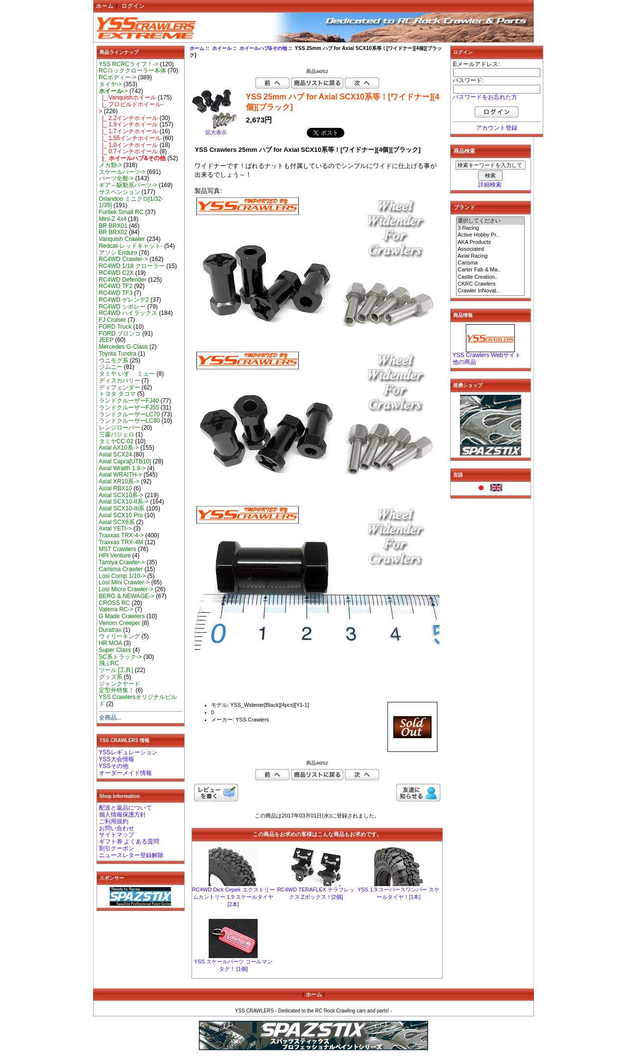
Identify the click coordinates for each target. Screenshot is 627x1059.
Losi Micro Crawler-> (126, 589)
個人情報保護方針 (122, 814)
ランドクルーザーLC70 (129, 414)
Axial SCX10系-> (121, 495)
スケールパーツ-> (122, 171)
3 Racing (490, 228)
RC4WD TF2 (116, 286)
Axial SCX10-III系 (122, 508)
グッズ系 (110, 677)
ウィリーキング (119, 636)
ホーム (105, 6)
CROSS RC (114, 603)
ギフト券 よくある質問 (129, 841)
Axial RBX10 (115, 488)
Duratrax (110, 629)
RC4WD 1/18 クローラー (132, 266)
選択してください (490, 221)
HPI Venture (115, 555)
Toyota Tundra (118, 353)
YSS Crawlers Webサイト (487, 355)
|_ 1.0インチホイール (128, 145)
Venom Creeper (120, 623)
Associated (490, 249)
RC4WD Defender (122, 279)
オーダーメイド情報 (125, 773)
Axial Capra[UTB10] (125, 461)
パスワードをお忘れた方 (485, 97)
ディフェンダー (119, 387)
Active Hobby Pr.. (490, 235)
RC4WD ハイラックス (128, 313)
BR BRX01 (113, 225)
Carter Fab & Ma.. (490, 269)
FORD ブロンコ (120, 333)
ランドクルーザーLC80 (129, 420)
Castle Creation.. (490, 277)
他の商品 (464, 362)
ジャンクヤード (119, 683)
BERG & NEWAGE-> (126, 596)
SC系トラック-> (120, 656)
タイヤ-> (110, 84)
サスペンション (119, 192)
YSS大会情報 (116, 759)
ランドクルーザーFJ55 (129, 407)
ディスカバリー (119, 380)
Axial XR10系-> (119, 481)
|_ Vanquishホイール (127, 97)
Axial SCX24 (115, 454)
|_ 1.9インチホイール (128, 124)
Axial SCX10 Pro (121, 515)
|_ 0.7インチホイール (128, 151)
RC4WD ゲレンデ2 (124, 299)
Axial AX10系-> (119, 447)
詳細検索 (490, 184)
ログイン (133, 6)
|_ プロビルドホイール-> (131, 108)
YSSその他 (113, 766)
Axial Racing (490, 256)
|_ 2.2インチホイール (128, 118)
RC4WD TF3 (116, 292)
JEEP (106, 340)
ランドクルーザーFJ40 (129, 400)
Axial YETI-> (115, 528)
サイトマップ (116, 834)
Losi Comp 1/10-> (122, 576)
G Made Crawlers (122, 616)
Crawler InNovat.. (490, 291)
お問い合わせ (116, 828)
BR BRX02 (113, 232)
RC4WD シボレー (122, 306)
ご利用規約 (113, 821)
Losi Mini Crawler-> (124, 582)
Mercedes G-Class (123, 346)
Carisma (490, 263)
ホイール (222, 48)
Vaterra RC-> (116, 609)
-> (113, 91)
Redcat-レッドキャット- (131, 245)
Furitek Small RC (121, 212)
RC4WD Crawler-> (123, 259)
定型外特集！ (116, 690)
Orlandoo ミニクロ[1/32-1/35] (131, 202)
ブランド (464, 207)
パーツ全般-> (116, 178)
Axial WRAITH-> (120, 474)
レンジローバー (119, 427)
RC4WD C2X (116, 272)
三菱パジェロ (116, 434)
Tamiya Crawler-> (122, 562)
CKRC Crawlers (490, 284)
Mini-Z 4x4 (112, 219)
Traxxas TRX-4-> (121, 535)
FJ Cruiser (112, 319)
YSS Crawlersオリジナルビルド (138, 700)
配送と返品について (125, 807)
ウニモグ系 (113, 360)
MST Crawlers (117, 549)
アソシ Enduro (118, 252)
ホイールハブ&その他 (264, 48)
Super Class (115, 650)
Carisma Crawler (121, 569)
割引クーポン (116, 848)
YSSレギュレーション (128, 752)
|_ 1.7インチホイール (128, 131)
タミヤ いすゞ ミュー (127, 373)
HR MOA (110, 643)
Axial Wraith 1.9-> (122, 468)
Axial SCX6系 (117, 522)
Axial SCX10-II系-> (124, 501)
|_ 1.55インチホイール (130, 138)
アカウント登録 (496, 127)
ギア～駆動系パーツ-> (128, 185)
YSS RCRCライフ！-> (129, 64)
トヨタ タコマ (117, 393)
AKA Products (490, 242)
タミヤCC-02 (116, 441)
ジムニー (110, 366)
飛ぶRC (109, 663)
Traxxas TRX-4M (121, 542)
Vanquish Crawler (122, 239)
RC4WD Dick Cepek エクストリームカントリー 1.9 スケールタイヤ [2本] (233, 897)
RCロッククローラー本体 (132, 70)
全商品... (110, 717)
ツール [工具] (116, 670)
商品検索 (464, 151)
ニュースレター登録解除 (131, 855)
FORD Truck (115, 326)
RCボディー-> (118, 77)
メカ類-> (110, 165)
